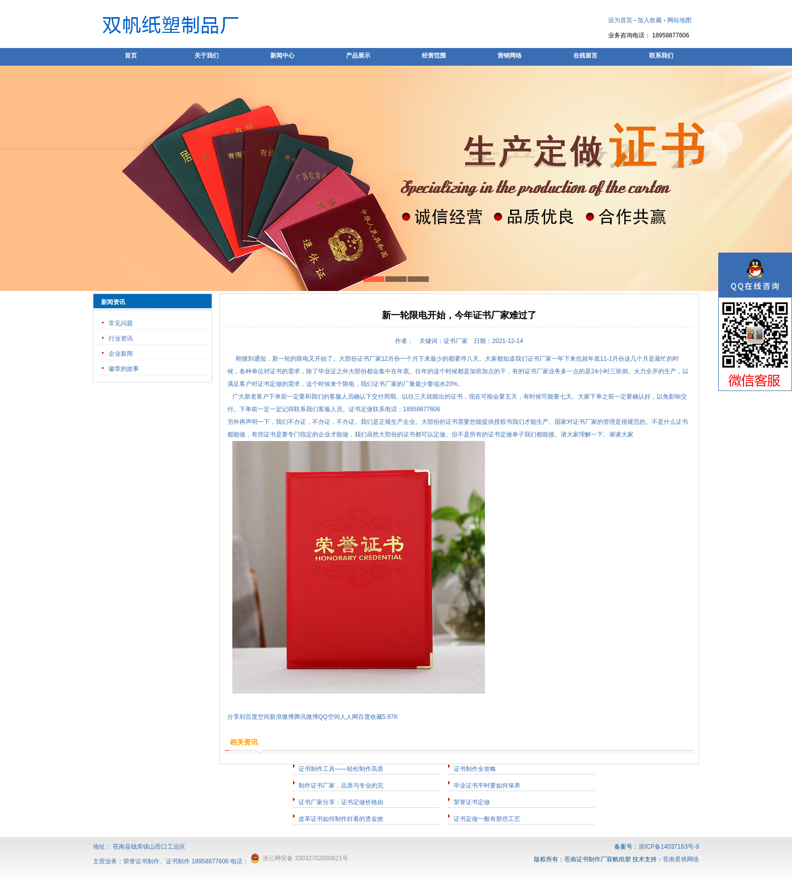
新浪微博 (282, 716)
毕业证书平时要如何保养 (487, 785)
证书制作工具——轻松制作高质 (341, 768)
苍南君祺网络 (681, 859)
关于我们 (206, 55)
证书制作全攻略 (475, 768)
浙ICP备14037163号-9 (668, 846)
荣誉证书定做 (472, 802)
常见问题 (121, 323)
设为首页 (620, 20)
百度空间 (257, 716)
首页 (131, 55)
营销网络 (510, 55)
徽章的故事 (124, 368)
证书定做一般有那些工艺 (487, 818)
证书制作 (178, 861)
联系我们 (661, 55)
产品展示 (358, 55)
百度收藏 (370, 716)
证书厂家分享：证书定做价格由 (341, 802)
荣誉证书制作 (141, 861)
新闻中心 (282, 55)
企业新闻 (121, 353)
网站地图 (679, 20)
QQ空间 (329, 716)
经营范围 (434, 55)
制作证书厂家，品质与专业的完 (341, 785)
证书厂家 (455, 341)
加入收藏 (649, 20)
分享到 (236, 716)
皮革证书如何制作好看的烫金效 (341, 818)
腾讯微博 (306, 716)
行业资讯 (121, 338)
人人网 (349, 716)
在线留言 (585, 55)
